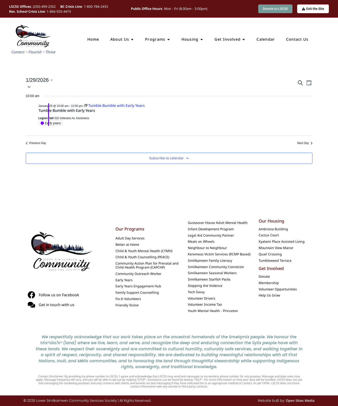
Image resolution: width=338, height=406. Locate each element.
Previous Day (36, 143)
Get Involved (271, 268)
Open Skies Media (300, 400)
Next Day (304, 143)
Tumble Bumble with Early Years (66, 110)
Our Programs (129, 229)
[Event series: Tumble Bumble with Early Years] (114, 105)
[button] (161, 87)
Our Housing (271, 221)
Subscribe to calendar (166, 158)
